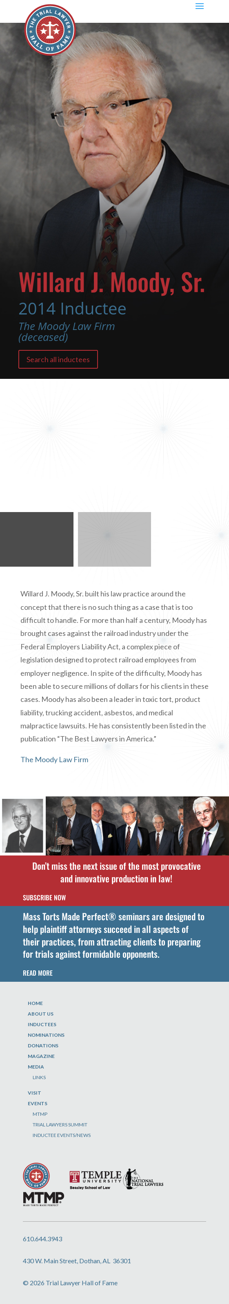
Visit (34, 1093)
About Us (40, 1014)
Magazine (41, 1056)
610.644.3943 (42, 1238)
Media (36, 1067)
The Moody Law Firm (54, 759)
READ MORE (38, 973)
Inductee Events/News (62, 1135)
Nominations (46, 1035)
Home (35, 1003)
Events (37, 1103)
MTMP (40, 1114)
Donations (43, 1045)
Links (39, 1077)
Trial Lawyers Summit (60, 1124)
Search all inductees (58, 359)
